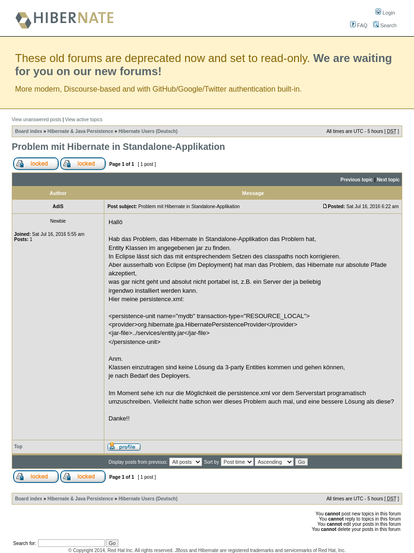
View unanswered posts (36, 119)
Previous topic (357, 179)
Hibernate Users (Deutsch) (148, 131)
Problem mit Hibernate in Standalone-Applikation (118, 146)
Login (385, 13)
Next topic (388, 179)
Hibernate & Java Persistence (80, 131)
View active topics (83, 119)
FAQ (358, 25)
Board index (28, 131)
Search (385, 25)
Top (18, 446)
